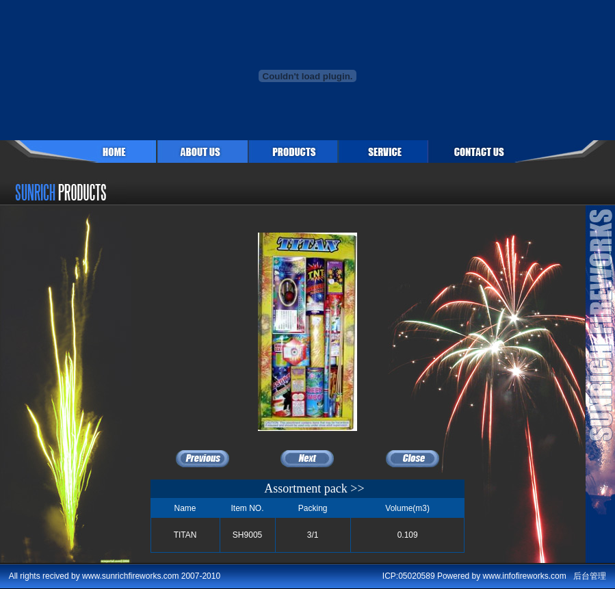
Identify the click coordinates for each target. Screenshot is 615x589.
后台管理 (589, 576)
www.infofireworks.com (524, 576)
